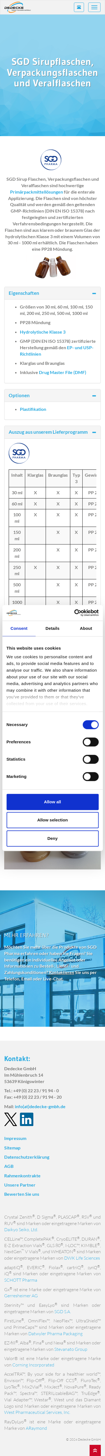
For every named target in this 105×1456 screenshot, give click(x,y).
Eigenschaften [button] (52, 293)
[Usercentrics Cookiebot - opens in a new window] (75, 612)
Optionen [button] (52, 395)
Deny (52, 838)
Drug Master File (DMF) (62, 372)
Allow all (52, 801)
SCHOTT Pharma (20, 1280)
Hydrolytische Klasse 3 (43, 331)
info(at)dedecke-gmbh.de (40, 1106)
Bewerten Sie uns (21, 1194)
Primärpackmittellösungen (36, 191)
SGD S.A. (62, 1311)
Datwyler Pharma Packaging (55, 1333)
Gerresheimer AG (21, 1295)
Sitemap (12, 1147)
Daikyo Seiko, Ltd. (21, 1229)
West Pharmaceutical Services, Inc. (37, 1412)
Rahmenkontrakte (22, 1175)
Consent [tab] (18, 628)
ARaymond (36, 1428)
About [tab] (86, 628)
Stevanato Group (70, 1349)
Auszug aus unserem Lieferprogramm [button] (52, 432)
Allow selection (52, 820)
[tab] (52, 293)
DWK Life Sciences (82, 1258)
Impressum (15, 1138)
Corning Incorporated (33, 1365)
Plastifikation (33, 409)
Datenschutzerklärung (26, 1157)
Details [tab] (53, 628)
